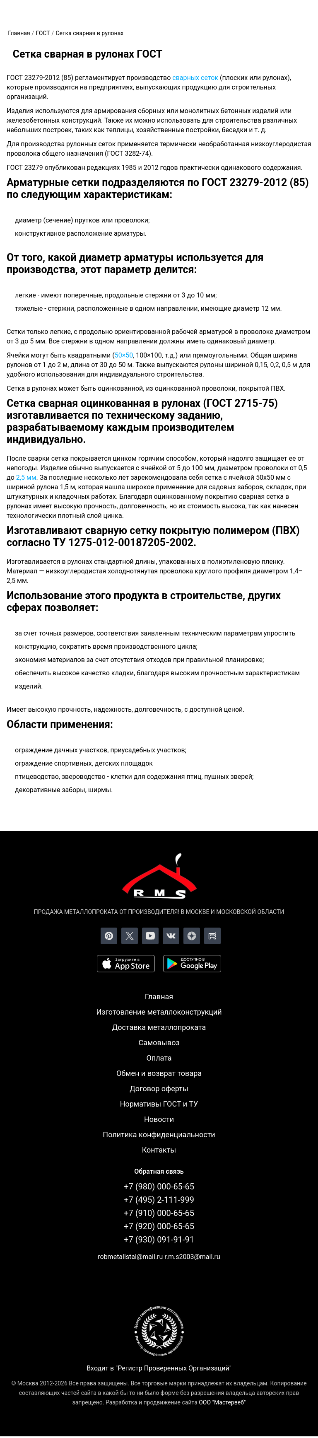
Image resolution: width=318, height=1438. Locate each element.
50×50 (124, 355)
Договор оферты (159, 1088)
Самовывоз (158, 1042)
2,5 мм (26, 477)
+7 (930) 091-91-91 (159, 1240)
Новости (159, 1119)
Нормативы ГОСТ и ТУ (159, 1104)
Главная (159, 996)
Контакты (159, 1150)
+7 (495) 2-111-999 (159, 1200)
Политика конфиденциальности (159, 1134)
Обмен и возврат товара (159, 1073)
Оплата (158, 1058)
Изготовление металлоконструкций (159, 1012)
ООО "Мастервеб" (222, 1402)
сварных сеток (195, 78)
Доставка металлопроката (159, 1027)
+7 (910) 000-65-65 (159, 1213)
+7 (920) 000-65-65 (159, 1226)
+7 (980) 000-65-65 (159, 1186)
